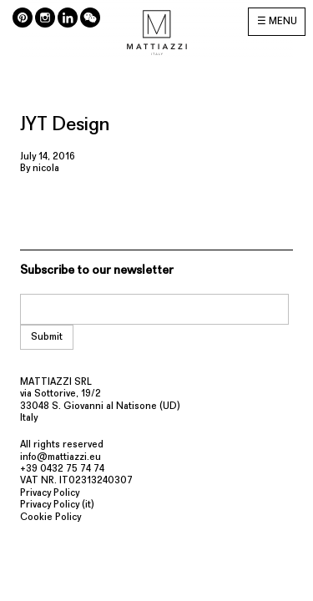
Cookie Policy (50, 518)
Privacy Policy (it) (57, 505)
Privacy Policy (49, 493)
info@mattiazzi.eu (60, 457)
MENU (283, 22)
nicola (46, 169)
